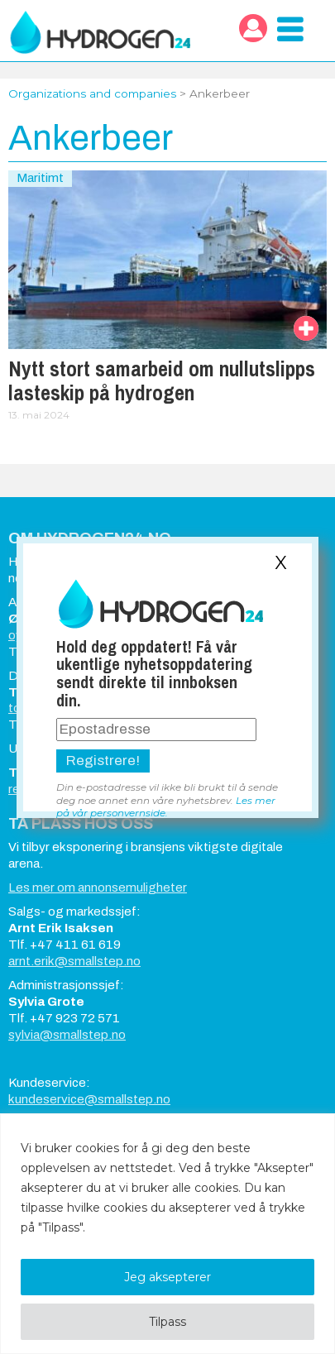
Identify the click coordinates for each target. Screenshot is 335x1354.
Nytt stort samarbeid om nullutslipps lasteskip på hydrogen (161, 380)
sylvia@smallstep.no (67, 1034)
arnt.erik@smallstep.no (74, 961)
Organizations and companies (92, 93)
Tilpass (167, 1321)
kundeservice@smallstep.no (89, 1099)
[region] (167, 1233)
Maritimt (40, 177)
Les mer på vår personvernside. (165, 806)
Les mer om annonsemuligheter (97, 887)
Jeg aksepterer (167, 1277)
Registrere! (103, 760)
